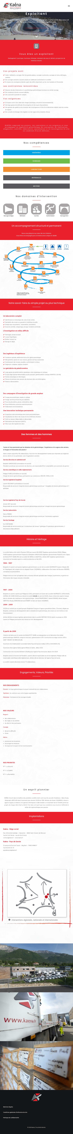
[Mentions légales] (36, 1107)
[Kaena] (12, 6)
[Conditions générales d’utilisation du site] (36, 1112)
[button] (69, 6)
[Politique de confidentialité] (36, 1117)
